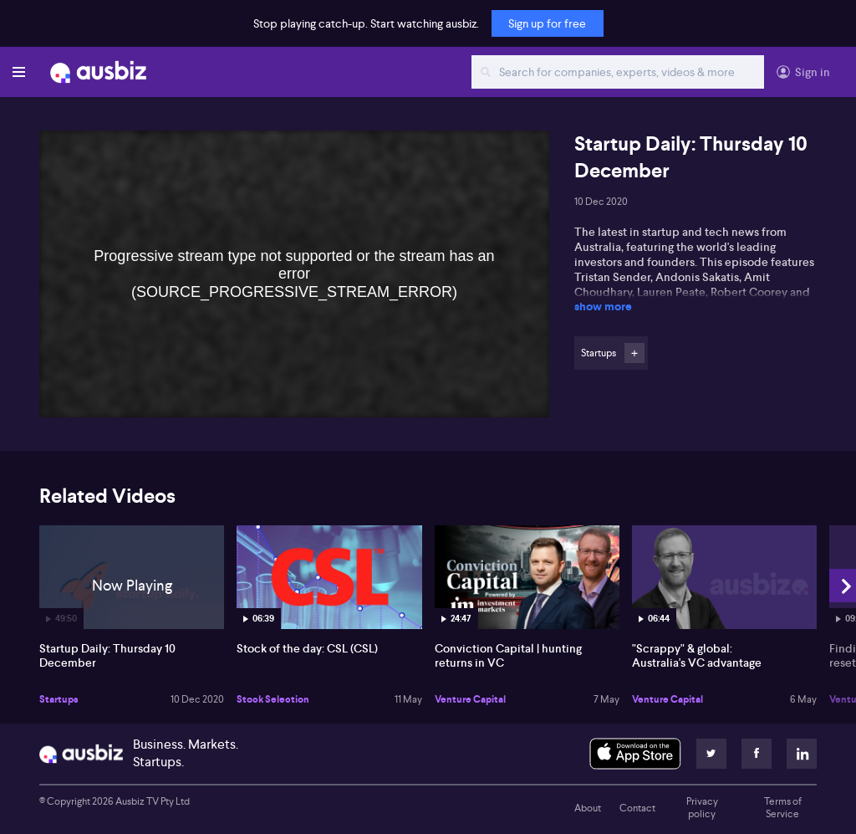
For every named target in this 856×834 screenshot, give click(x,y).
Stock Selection (273, 699)
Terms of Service (783, 808)
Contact (637, 808)
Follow (634, 353)
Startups (59, 699)
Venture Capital (470, 699)
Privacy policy (702, 808)
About (587, 808)
